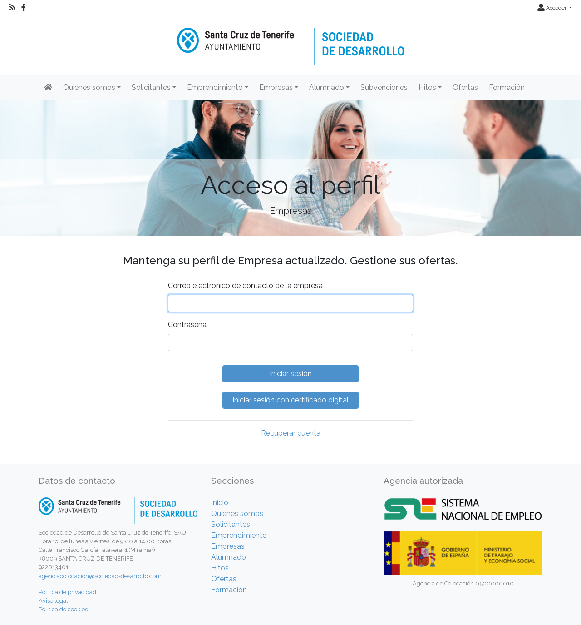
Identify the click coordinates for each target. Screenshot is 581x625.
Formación (507, 87)
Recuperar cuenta (290, 433)
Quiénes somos (237, 513)
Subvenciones (384, 87)
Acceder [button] (552, 8)
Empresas (228, 546)
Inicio (219, 502)
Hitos (220, 568)
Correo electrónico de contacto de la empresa (245, 285)
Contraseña (187, 324)
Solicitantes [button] (151, 87)
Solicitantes (230, 524)
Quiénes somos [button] (89, 87)
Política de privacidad (67, 592)
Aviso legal (53, 600)
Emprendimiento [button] (215, 87)
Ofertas (465, 87)
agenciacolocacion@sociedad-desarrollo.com (100, 576)
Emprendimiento (239, 535)
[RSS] (12, 8)
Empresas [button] (276, 87)
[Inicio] (290, 40)
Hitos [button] (427, 87)
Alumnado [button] (326, 87)
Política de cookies (63, 609)
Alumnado (228, 557)
